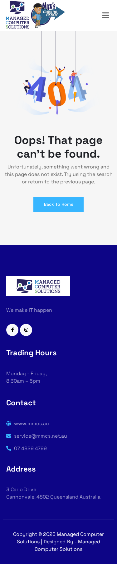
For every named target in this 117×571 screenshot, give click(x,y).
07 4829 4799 (26, 448)
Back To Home (58, 204)
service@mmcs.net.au (36, 436)
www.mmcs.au (27, 423)
